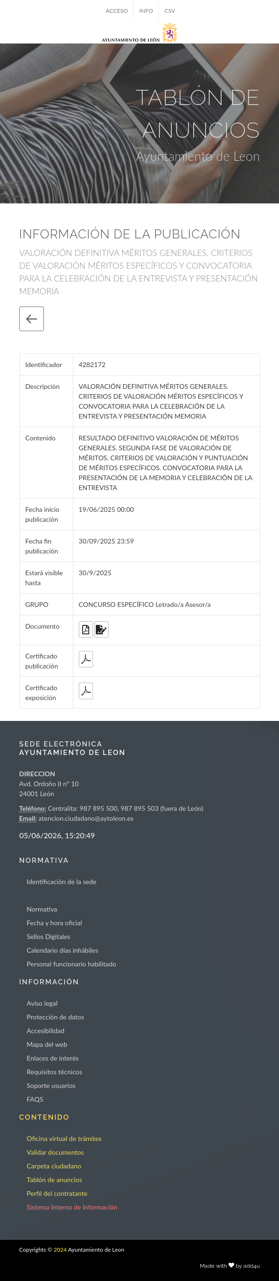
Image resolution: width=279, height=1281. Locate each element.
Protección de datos (56, 1017)
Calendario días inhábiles (62, 950)
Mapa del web (47, 1044)
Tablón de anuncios (54, 1180)
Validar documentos (55, 1152)
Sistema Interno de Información (72, 1207)
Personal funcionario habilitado (72, 964)
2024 (60, 1249)
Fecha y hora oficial (54, 923)
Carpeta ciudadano (54, 1166)
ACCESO (117, 10)
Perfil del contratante (57, 1193)
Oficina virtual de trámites (64, 1138)
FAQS (35, 1099)
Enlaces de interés (53, 1058)
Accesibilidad (46, 1031)
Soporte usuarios (51, 1085)
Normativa (42, 909)
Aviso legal (42, 1003)
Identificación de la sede (62, 881)
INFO (146, 10)
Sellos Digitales (48, 936)
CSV (169, 10)
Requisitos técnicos (55, 1072)
